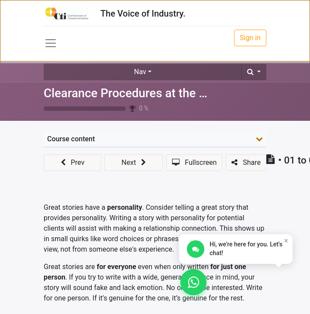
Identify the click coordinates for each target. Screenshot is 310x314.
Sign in (250, 38)
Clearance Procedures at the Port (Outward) (161, 93)
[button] (253, 72)
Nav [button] (140, 72)
